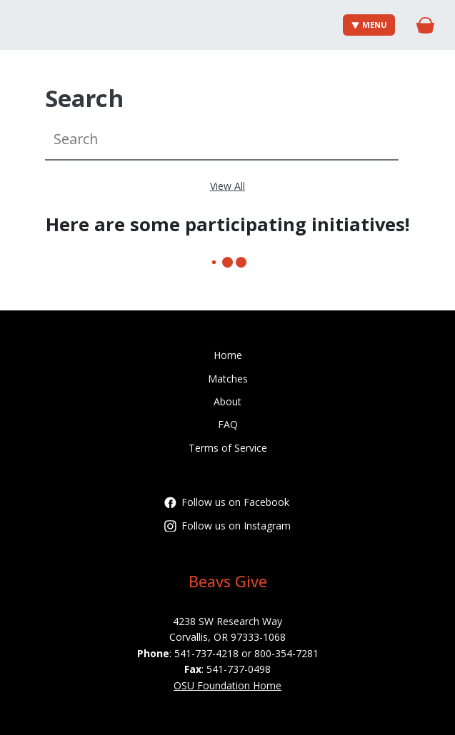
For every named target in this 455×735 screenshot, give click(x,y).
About (227, 401)
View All (227, 186)
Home (228, 355)
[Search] (222, 139)
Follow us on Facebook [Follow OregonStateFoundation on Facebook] (226, 502)
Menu (369, 24)
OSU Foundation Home (227, 685)
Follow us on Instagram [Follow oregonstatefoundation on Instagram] (227, 525)
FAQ (228, 424)
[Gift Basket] (425, 25)
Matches (228, 378)
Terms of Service (228, 448)
